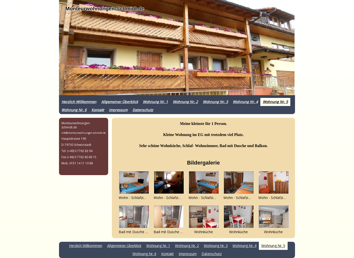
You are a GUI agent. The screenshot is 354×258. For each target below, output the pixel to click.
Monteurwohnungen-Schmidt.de (104, 8)
